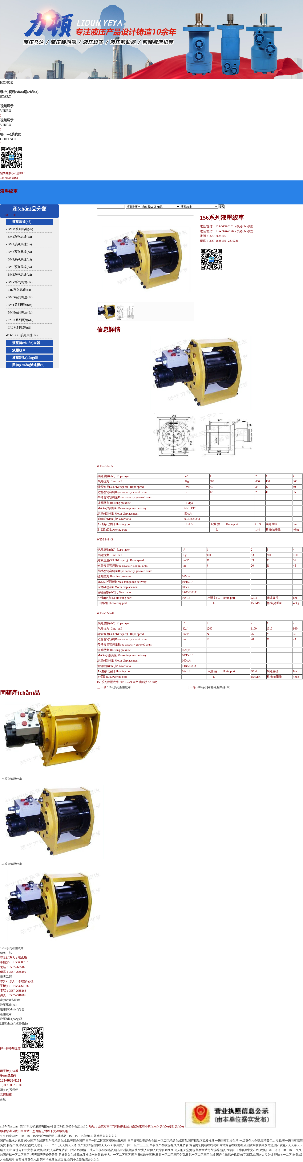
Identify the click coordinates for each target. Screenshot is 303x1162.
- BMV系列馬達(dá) (19, 282)
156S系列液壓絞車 (119, 687)
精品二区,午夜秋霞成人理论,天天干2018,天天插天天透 (42, 1145)
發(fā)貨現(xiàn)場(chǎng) (151, 94)
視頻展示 (151, 108)
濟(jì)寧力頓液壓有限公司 (36, 1126)
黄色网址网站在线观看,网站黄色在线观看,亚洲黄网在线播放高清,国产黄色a (238, 1145)
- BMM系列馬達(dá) (19, 229)
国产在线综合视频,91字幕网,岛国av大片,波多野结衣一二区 (254, 1154)
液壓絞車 (19, 350)
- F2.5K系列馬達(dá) (19, 320)
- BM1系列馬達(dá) (19, 236)
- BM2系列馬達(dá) (19, 244)
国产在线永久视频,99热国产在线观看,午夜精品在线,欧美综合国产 (42, 1140)
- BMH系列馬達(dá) (19, 312)
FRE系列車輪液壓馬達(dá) (213, 687)
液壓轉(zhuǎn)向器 (26, 343)
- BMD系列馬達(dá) (19, 297)
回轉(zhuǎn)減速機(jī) (28, 365)
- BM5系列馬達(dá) (19, 267)
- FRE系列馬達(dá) (18, 327)
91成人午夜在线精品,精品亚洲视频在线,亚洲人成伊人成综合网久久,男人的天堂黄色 (141, 1150)
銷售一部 (6, 953)
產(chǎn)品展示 (10, 1000)
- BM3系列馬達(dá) (19, 251)
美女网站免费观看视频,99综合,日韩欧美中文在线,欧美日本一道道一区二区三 (245, 1150)
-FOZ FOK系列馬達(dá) (22, 335)
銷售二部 (6, 976)
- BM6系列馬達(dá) (19, 274)
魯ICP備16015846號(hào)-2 (71, 1126)
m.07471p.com (9, 1126)
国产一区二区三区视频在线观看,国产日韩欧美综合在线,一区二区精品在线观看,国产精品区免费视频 (149, 1140)
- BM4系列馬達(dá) (19, 259)
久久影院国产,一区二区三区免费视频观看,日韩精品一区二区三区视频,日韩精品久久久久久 (58, 1136)
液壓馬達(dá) (22, 222)
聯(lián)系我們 (151, 136)
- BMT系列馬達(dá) (19, 305)
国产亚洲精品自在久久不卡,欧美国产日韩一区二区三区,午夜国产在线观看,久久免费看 (133, 1145)
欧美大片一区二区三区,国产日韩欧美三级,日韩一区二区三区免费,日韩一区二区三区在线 (158, 1154)
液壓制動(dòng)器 (25, 357)
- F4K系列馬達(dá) (18, 289)
